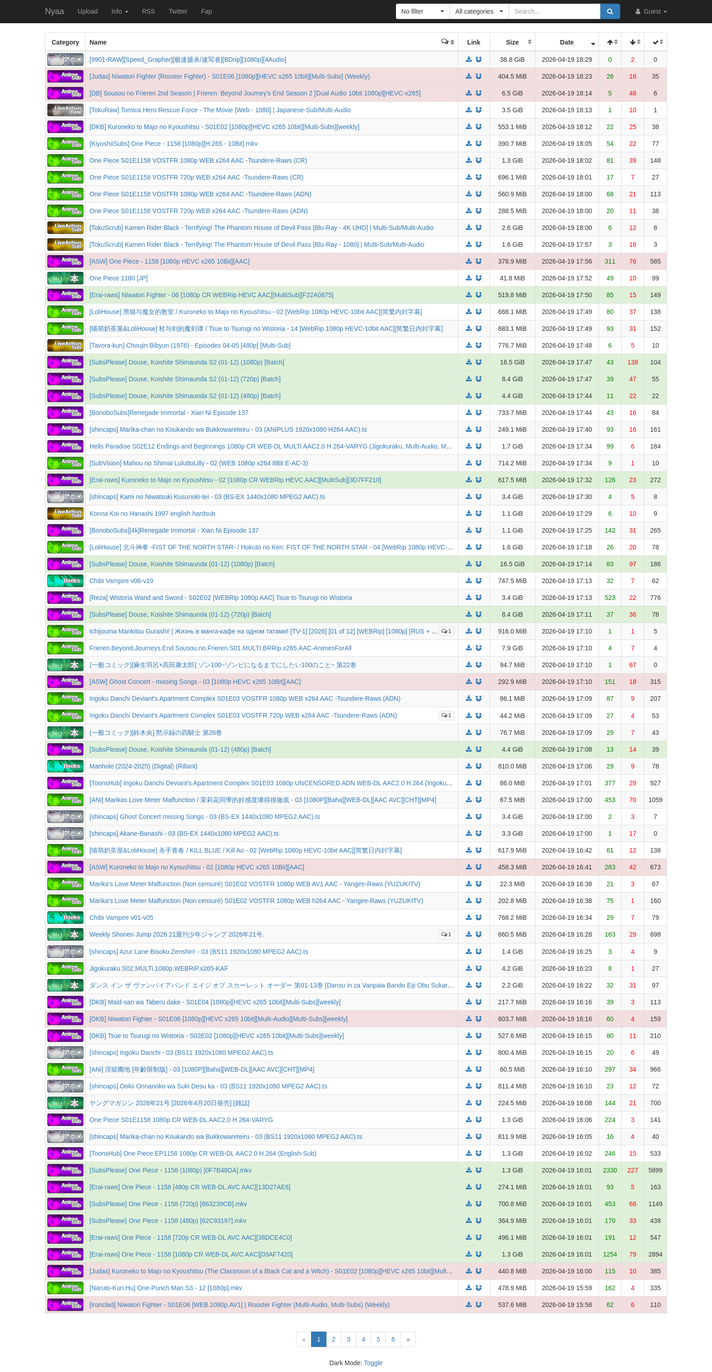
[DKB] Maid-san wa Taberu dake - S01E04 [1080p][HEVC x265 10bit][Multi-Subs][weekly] (215, 1002)
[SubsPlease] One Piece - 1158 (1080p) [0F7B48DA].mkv (170, 1170)
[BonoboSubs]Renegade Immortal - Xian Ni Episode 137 (168, 412)
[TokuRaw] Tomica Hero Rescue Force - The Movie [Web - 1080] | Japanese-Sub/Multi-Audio (220, 110)
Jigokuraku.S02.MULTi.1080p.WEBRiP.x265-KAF (158, 968)
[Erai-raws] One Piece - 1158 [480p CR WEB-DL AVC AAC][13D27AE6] (190, 1187)
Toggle (373, 1363)
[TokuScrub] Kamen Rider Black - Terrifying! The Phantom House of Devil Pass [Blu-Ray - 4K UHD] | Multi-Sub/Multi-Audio (261, 227)
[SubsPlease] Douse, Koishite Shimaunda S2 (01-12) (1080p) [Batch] (186, 362)
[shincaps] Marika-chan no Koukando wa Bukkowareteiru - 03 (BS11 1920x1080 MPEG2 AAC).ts (225, 1136)
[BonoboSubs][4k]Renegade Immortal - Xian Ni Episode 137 (174, 530)
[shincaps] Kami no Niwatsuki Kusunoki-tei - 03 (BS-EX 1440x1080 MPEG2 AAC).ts (207, 496)
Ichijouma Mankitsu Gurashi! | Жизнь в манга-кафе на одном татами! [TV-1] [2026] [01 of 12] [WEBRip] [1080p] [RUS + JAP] (267, 631)
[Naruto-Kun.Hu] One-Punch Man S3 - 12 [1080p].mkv (165, 1288)
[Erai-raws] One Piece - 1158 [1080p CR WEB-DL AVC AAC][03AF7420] (190, 1254)
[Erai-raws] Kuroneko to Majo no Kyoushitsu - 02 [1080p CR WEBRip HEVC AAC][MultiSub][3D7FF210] (235, 480)
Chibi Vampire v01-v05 (121, 917)
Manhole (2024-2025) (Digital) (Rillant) (143, 766)
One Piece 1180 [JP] (118, 278)
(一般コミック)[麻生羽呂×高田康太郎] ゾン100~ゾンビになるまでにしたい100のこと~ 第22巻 (222, 665)
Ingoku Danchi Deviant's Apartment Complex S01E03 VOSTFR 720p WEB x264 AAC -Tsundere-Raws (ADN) (243, 715)
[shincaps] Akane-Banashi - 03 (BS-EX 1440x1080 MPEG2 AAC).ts (184, 833)
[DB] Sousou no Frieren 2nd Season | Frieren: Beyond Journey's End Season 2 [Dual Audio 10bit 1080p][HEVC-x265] (254, 93)
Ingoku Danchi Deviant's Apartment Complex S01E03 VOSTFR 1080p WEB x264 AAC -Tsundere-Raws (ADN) (244, 698)
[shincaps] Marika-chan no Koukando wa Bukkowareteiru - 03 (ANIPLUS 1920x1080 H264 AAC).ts (228, 429)
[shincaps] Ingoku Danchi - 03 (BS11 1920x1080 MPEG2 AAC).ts (181, 1052)
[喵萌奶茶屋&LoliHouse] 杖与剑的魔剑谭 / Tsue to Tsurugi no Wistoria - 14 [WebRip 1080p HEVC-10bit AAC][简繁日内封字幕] (266, 328)
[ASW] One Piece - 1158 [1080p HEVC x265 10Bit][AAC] (169, 261)
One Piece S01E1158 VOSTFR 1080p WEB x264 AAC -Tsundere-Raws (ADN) (200, 194)
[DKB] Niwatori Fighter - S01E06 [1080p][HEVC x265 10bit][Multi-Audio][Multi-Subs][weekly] (218, 1019)
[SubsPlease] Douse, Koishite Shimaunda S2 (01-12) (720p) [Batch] (185, 379)
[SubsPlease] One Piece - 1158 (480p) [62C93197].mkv (168, 1220)
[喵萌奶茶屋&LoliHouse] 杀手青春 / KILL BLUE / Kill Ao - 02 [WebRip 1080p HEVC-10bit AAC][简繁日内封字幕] (245, 850)
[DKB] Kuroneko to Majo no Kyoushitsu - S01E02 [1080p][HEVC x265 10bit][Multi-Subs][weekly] (224, 126)
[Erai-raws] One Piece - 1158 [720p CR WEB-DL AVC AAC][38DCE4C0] (190, 1237)
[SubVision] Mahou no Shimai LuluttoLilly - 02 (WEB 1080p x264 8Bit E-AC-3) (198, 463)
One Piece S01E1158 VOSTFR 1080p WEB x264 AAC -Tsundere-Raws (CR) (198, 160)
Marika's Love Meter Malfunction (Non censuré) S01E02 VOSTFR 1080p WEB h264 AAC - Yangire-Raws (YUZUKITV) (256, 900)
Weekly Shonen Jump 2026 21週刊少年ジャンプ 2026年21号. (176, 934)
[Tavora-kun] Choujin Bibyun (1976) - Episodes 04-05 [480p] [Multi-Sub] (190, 345)
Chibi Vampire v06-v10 (121, 580)
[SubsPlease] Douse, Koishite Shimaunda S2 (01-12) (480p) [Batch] (185, 395)
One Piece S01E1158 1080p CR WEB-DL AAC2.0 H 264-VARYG (181, 1119)
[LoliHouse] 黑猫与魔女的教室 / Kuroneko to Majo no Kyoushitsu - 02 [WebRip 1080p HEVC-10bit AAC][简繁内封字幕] (255, 311)
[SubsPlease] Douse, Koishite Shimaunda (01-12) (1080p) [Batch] (182, 564)
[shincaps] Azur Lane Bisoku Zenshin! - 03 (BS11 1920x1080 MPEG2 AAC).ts (198, 951)
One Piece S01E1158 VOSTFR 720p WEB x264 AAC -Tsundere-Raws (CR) (196, 177)
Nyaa (54, 11)
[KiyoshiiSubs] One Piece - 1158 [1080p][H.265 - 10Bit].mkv (173, 143)
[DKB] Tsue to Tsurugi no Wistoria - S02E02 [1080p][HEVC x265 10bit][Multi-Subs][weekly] (216, 1035)
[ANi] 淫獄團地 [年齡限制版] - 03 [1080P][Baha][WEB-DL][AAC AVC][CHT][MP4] (201, 1069)
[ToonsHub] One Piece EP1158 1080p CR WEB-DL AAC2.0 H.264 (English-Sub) (202, 1153)
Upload (88, 11)
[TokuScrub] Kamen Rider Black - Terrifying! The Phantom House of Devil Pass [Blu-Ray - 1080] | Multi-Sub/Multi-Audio (257, 244)
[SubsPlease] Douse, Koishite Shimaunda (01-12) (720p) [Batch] (180, 614)
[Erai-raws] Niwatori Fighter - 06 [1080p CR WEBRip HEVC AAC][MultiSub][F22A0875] (211, 295)
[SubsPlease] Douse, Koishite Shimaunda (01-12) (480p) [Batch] (180, 749)
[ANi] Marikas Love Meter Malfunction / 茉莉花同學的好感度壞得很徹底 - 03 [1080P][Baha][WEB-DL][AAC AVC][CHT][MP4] (262, 799)
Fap (206, 11)
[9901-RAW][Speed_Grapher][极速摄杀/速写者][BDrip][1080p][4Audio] (188, 59)
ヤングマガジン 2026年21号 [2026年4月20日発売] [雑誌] (169, 1103)
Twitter (177, 11)
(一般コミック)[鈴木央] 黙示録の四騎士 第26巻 (155, 732)
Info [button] (119, 11)
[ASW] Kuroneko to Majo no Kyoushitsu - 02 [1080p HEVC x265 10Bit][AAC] (196, 867)
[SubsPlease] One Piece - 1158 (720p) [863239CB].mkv (168, 1203)
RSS (148, 11)
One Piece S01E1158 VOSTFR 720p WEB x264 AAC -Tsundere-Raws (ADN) (198, 211)
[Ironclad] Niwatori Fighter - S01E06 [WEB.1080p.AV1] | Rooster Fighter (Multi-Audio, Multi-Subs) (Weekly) (239, 1304)
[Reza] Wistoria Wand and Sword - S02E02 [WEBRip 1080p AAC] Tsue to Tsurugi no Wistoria (220, 597)
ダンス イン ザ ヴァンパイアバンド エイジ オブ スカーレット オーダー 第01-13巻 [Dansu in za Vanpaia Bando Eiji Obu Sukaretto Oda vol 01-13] (295, 985)
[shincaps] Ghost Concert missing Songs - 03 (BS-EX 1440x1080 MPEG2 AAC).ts (204, 816)
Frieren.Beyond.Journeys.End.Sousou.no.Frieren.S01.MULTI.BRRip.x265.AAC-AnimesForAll (220, 648)
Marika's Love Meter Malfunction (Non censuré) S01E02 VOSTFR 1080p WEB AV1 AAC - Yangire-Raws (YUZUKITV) (254, 884)
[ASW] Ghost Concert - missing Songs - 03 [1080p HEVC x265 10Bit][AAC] (195, 681)
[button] (423, 11)
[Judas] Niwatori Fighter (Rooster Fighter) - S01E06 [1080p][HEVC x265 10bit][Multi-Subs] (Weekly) (229, 76)
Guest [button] (650, 11)
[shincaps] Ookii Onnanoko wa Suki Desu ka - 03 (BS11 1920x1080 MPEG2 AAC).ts (208, 1086)
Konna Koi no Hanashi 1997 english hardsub (152, 513)
